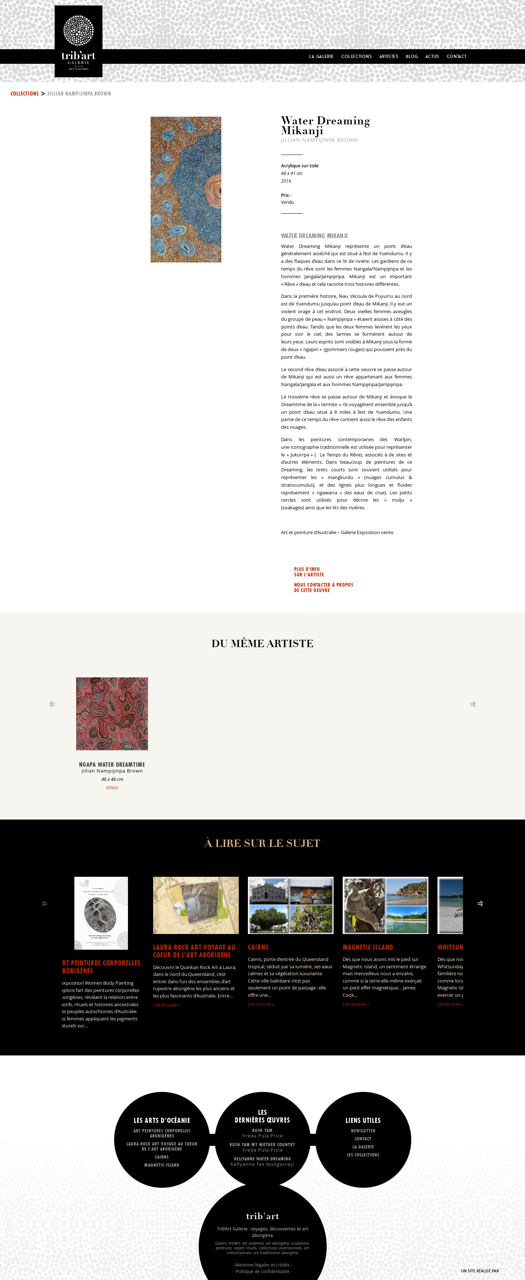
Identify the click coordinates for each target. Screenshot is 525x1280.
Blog (412, 56)
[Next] (480, 903)
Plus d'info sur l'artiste (309, 572)
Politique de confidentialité (262, 1271)
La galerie (363, 1146)
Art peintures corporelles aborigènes (99, 967)
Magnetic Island (368, 947)
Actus (432, 56)
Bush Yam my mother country (262, 1147)
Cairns (258, 947)
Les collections (363, 1155)
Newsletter (363, 1130)
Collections (356, 56)
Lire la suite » (166, 1004)
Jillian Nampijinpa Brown (79, 93)
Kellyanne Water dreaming (262, 1161)
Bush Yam (262, 1133)
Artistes (389, 56)
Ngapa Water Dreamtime (112, 764)
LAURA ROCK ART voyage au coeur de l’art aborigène (194, 951)
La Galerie (321, 56)
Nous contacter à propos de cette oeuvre (324, 587)
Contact (457, 56)
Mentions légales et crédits (262, 1265)
